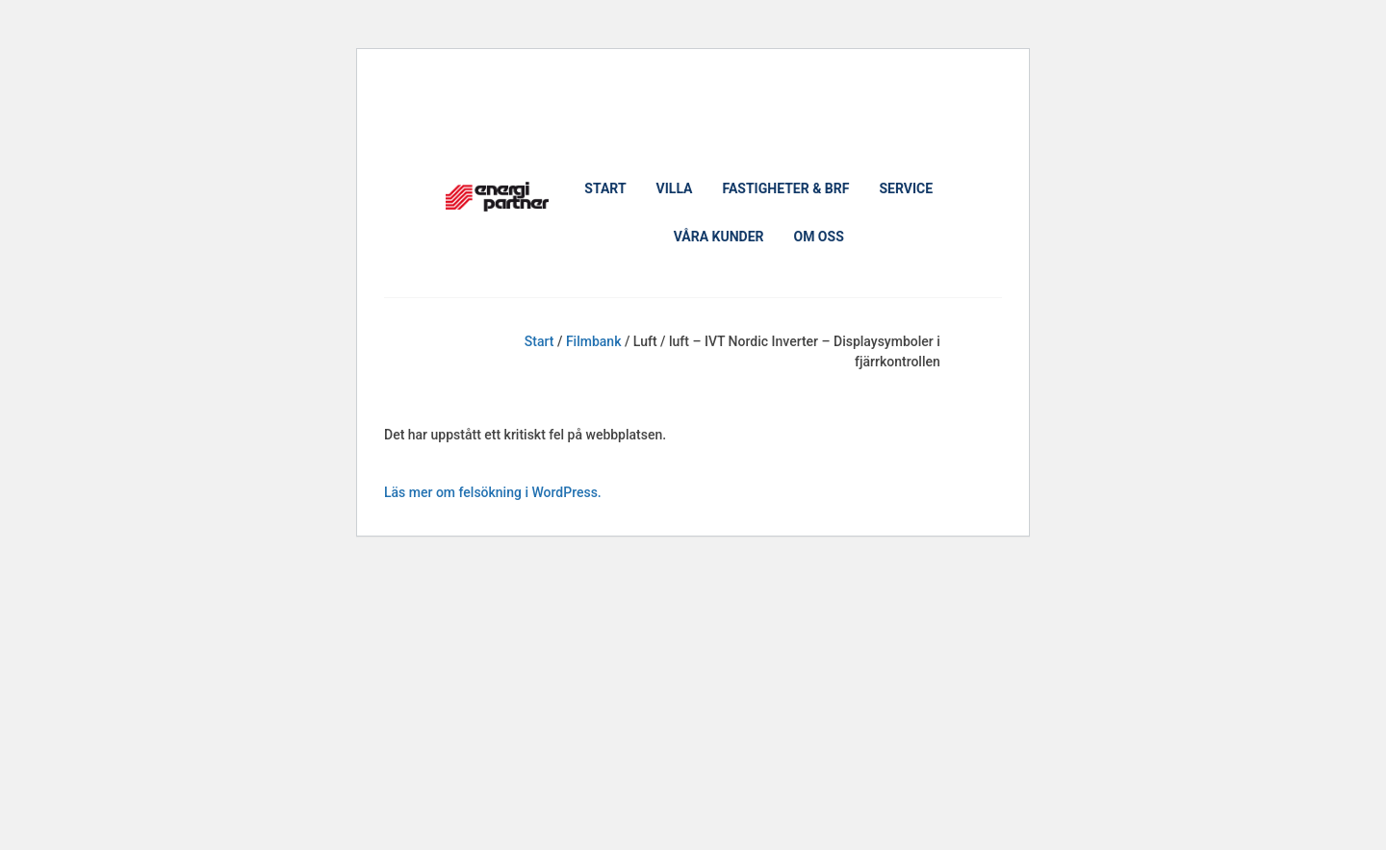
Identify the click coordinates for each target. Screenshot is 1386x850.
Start (605, 188)
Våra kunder (719, 236)
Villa (674, 188)
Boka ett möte (496, 103)
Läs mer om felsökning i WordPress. (493, 492)
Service (906, 188)
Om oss (818, 236)
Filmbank (594, 341)
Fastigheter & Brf (786, 188)
